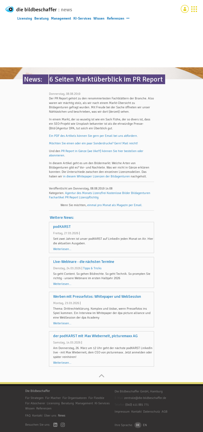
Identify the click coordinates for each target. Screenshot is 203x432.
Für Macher (53, 398)
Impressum (122, 411)
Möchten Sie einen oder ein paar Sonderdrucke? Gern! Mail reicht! (93, 143)
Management (61, 19)
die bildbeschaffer (45, 9)
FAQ (28, 415)
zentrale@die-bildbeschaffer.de (145, 398)
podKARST (62, 226)
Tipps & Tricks (92, 268)
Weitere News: (62, 217)
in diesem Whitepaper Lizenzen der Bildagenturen (96, 176)
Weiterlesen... (62, 249)
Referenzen (115, 19)
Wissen (98, 19)
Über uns (50, 415)
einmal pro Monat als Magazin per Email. (114, 205)
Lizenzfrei (99, 193)
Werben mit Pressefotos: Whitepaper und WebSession (97, 296)
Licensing (24, 19)
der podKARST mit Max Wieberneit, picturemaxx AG (95, 336)
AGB (165, 411)
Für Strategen (34, 398)
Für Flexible (96, 398)
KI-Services (82, 19)
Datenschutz (151, 411)
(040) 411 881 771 (137, 404)
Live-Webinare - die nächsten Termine (83, 261)
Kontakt (37, 415)
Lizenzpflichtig (89, 197)
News (61, 415)
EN (145, 425)
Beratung (41, 19)
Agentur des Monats (78, 193)
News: (33, 79)
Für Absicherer (35, 403)
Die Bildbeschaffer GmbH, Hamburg (139, 391)
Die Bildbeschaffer (37, 391)
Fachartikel (56, 197)
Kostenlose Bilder (118, 193)
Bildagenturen (140, 193)
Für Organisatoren (74, 398)
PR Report (71, 197)
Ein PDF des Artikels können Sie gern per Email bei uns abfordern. (93, 136)
